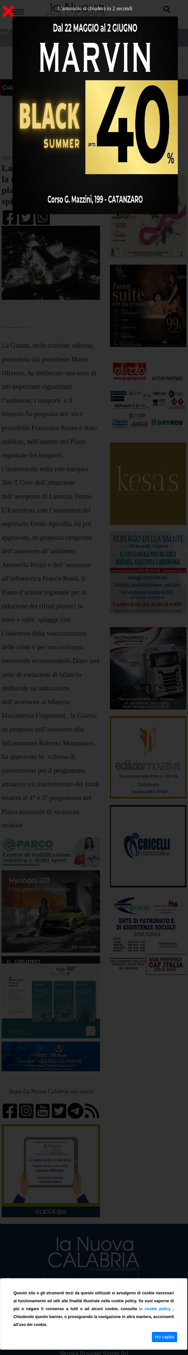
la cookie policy (156, 1309)
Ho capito (164, 1337)
